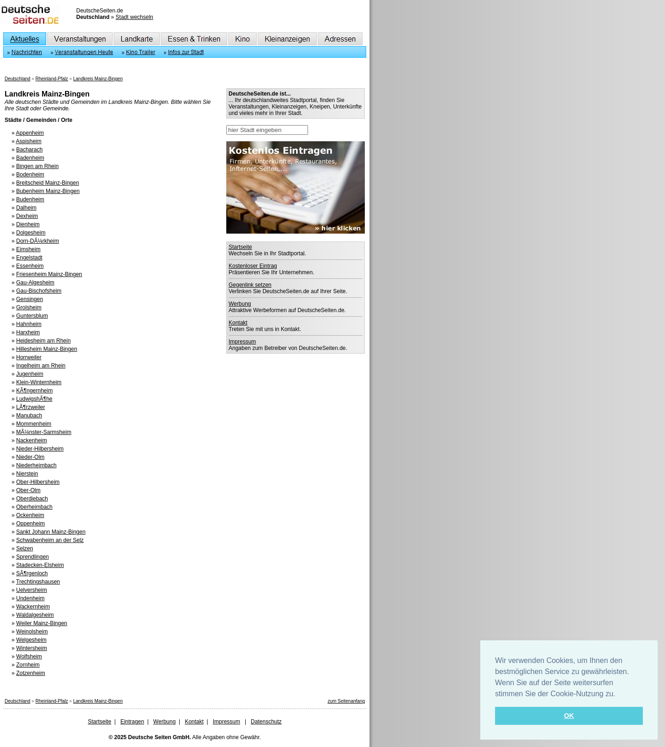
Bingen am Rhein (37, 166)
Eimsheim (28, 249)
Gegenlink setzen (250, 285)
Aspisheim (28, 141)
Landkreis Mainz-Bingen (97, 78)
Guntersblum (32, 316)
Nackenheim (31, 440)
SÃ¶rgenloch (32, 573)
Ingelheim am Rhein (41, 365)
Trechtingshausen (38, 581)
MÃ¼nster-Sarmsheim (43, 432)
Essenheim (29, 266)
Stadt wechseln (134, 17)
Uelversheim (31, 590)
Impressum (242, 341)
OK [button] (569, 715)
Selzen (24, 548)
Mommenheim (33, 424)
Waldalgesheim (35, 615)
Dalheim (26, 208)
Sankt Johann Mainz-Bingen (50, 532)
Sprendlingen (32, 557)
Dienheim (28, 224)
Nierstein (27, 473)
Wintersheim (31, 648)
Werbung (240, 304)
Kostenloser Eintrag (253, 266)
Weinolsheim (32, 631)
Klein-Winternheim (38, 382)
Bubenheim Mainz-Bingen (47, 191)
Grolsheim (29, 307)
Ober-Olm (28, 490)
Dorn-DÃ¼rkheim (37, 241)
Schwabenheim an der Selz (50, 540)
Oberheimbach (34, 507)
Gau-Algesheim (35, 282)
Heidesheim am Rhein (43, 340)
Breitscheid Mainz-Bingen (47, 183)
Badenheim (30, 158)
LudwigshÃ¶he (34, 399)
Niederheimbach (36, 465)
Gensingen (29, 299)
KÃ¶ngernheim (34, 390)
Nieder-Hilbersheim (40, 449)
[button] (618, 694)
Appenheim (30, 133)
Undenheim (30, 598)
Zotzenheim (30, 673)
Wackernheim (33, 606)
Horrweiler (29, 357)
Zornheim (28, 665)
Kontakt (238, 322)
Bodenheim (30, 174)
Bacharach (29, 149)
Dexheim (27, 216)
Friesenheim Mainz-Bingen (49, 274)
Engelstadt (29, 257)
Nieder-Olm (30, 457)
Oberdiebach (32, 498)
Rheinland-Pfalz (52, 78)
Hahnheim (29, 324)
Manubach (29, 415)
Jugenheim (29, 374)
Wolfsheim (29, 656)
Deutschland (17, 78)
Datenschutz (266, 721)
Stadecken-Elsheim (40, 565)
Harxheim (28, 332)
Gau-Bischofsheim (38, 291)
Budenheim (30, 199)
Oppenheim (30, 523)
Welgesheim (31, 640)
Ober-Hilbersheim (38, 482)
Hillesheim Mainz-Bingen (46, 349)
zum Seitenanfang (346, 701)
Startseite (240, 247)
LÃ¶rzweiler (30, 407)
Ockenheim (30, 515)
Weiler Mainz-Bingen (41, 623)
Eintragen (132, 721)
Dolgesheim (30, 232)
